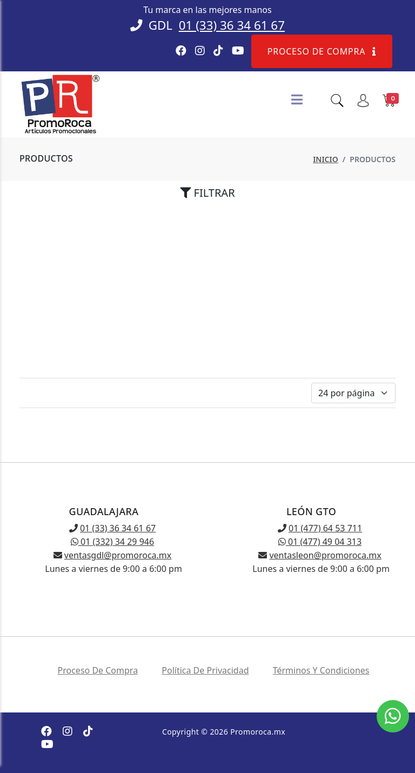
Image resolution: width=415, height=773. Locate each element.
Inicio (325, 159)
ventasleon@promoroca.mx (325, 555)
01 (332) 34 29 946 (112, 542)
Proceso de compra (321, 51)
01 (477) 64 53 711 (325, 528)
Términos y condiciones (321, 670)
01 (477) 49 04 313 (320, 542)
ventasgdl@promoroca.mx (117, 555)
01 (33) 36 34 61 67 (232, 25)
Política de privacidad (205, 670)
